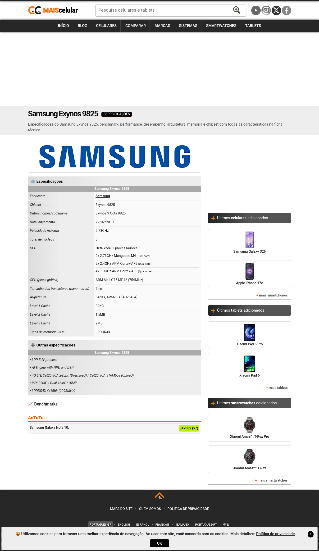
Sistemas (188, 25)
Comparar (135, 25)
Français (162, 524)
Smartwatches (221, 25)
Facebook (286, 10)
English (124, 524)
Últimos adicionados (242, 218)
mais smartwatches (273, 480)
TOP (160, 498)
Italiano (182, 524)
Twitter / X (276, 10)
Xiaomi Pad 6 (249, 366)
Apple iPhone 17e (249, 274)
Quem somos (150, 509)
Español (142, 524)
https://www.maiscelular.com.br (55, 10)
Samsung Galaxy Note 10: (114, 428)
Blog (82, 25)
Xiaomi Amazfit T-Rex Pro (249, 428)
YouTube (256, 10)
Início (63, 25)
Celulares (106, 25)
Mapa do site (121, 509)
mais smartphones (273, 295)
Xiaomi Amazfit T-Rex (249, 459)
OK (159, 543)
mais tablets (278, 388)
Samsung (103, 196)
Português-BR (100, 524)
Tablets (253, 25)
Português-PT (206, 524)
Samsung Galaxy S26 (249, 243)
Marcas (162, 25)
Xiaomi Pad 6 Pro (249, 335)
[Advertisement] (159, 69)
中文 (226, 524)
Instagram (266, 10)
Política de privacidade (188, 509)
